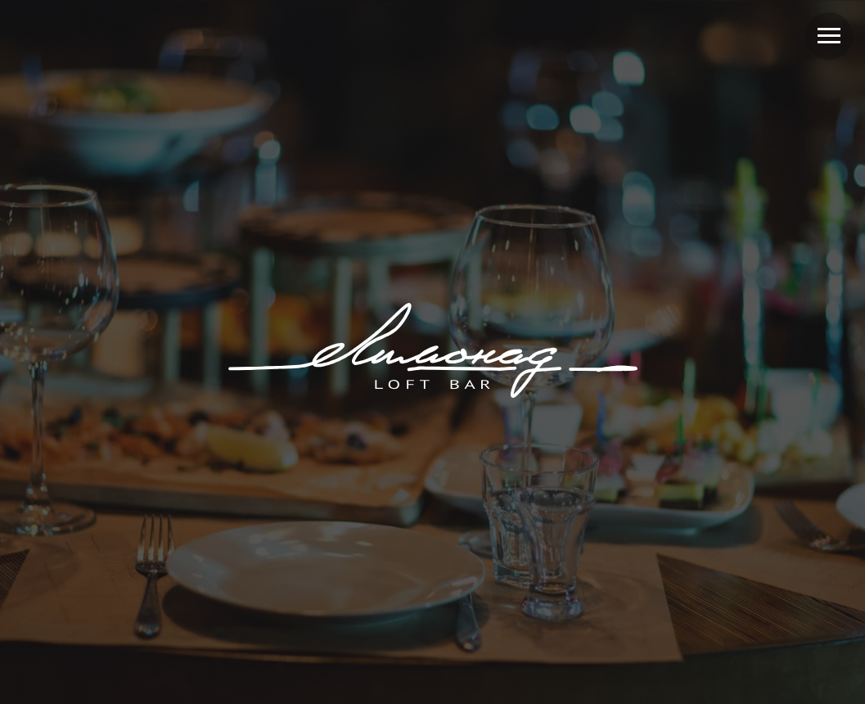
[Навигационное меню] (829, 36)
